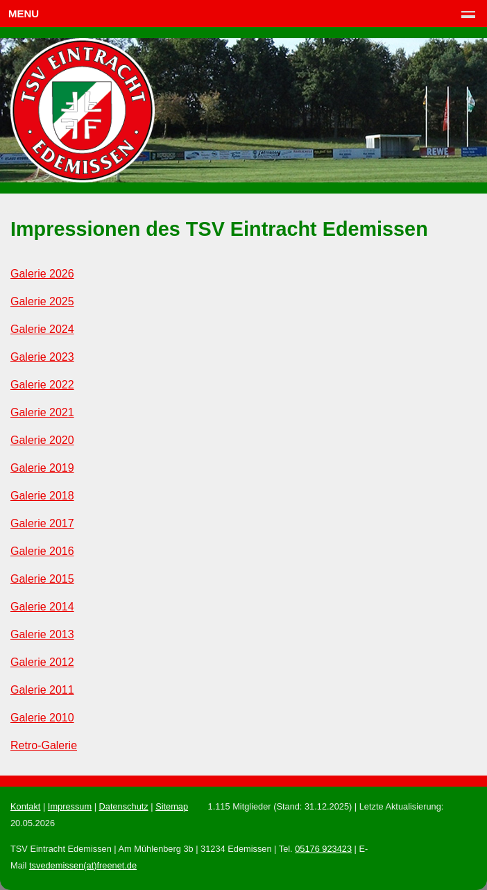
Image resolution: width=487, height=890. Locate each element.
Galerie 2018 (42, 496)
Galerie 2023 (42, 357)
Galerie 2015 (42, 579)
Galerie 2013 (42, 634)
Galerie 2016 (42, 551)
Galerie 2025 (42, 301)
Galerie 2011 (42, 690)
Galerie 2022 (42, 385)
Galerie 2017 (42, 523)
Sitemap (171, 806)
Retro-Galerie (43, 745)
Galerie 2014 (42, 607)
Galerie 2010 (42, 718)
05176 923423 (323, 849)
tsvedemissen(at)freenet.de (83, 865)
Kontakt (25, 806)
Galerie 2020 (42, 440)
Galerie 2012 (42, 662)
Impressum (70, 806)
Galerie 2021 (42, 412)
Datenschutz (123, 806)
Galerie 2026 (42, 274)
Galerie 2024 (42, 329)
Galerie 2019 (42, 468)
